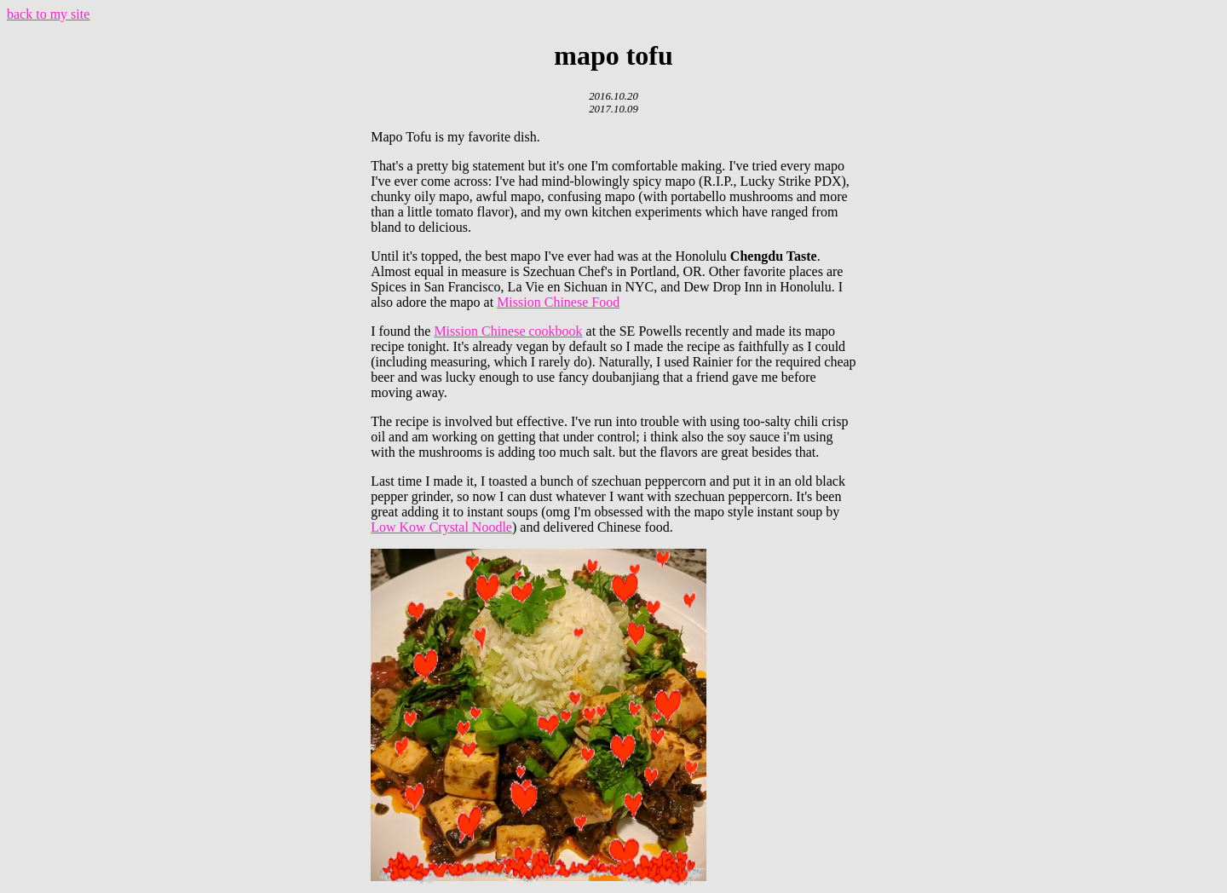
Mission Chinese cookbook (508, 331)
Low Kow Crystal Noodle (441, 527)
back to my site (48, 14)
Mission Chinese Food (558, 302)
